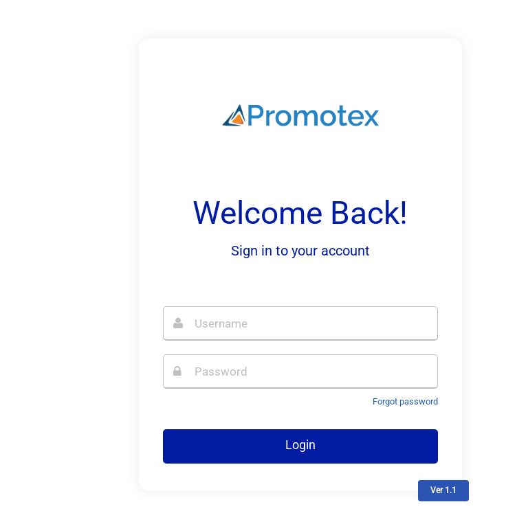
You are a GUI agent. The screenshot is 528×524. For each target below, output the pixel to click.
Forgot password (405, 401)
